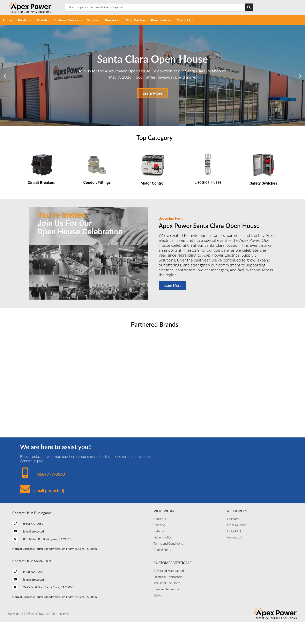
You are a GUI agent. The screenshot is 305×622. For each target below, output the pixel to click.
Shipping (159, 525)
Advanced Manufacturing (170, 571)
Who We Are (135, 20)
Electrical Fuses (208, 182)
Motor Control (152, 183)
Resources (112, 20)
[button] (4, 75)
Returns (159, 531)
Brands (42, 20)
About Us (160, 519)
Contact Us (185, 20)
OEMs (158, 595)
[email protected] (48, 490)
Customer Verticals (67, 20)
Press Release (161, 20)
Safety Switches (263, 183)
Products (24, 20)
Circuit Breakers (41, 182)
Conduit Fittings (97, 182)
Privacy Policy (163, 537)
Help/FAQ (234, 531)
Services (93, 20)
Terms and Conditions (168, 543)
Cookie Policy (162, 550)
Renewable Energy (166, 589)
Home (7, 20)
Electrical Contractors (168, 577)
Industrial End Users (167, 583)
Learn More (152, 93)
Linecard (233, 519)
